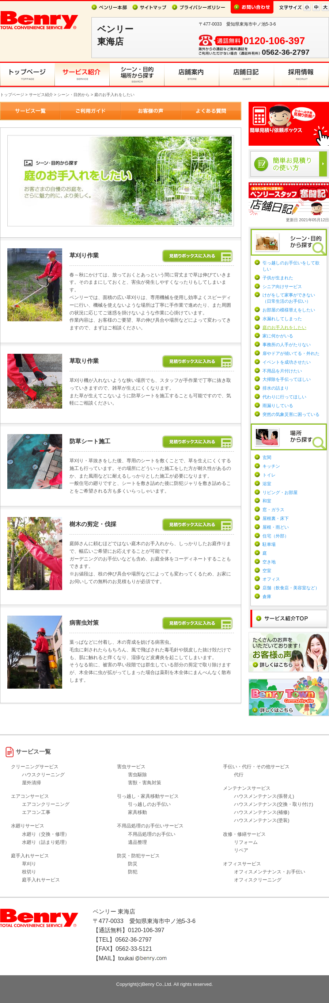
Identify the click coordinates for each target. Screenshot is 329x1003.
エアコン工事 (36, 812)
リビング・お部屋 (280, 492)
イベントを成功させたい (286, 362)
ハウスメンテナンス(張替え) (264, 796)
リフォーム (246, 842)
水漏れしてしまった (282, 318)
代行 (238, 774)
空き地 (269, 561)
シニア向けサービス (282, 286)
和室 (266, 501)
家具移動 (137, 812)
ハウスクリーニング (43, 774)
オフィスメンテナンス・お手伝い (269, 871)
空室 (266, 570)
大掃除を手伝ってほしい (286, 379)
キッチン (271, 466)
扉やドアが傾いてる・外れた (290, 353)
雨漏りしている (277, 405)
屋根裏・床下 (275, 518)
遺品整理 (137, 842)
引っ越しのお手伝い (149, 804)
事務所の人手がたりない (286, 344)
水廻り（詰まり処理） (45, 842)
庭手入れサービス (41, 880)
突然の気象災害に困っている (290, 414)
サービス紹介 (41, 94)
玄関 (266, 457)
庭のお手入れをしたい (284, 327)
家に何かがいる (277, 335)
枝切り (29, 871)
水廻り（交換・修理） (45, 834)
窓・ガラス (273, 509)
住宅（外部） (275, 536)
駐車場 (269, 544)
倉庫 (266, 596)
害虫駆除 (137, 774)
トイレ (269, 475)
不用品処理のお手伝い (151, 834)
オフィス (271, 579)
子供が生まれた (277, 277)
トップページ (12, 94)
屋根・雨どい (275, 527)
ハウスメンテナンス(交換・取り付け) (273, 804)
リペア (241, 850)
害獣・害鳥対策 (144, 782)
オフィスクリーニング (257, 880)
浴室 (266, 483)
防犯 (132, 871)
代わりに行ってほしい (284, 396)
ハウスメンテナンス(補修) (262, 812)
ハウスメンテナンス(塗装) (262, 820)
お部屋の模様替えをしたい (288, 310)
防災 (132, 863)
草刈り (29, 863)
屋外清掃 (31, 782)
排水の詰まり (275, 388)
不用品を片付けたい (282, 371)
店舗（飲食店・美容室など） (290, 587)
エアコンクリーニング (45, 804)
